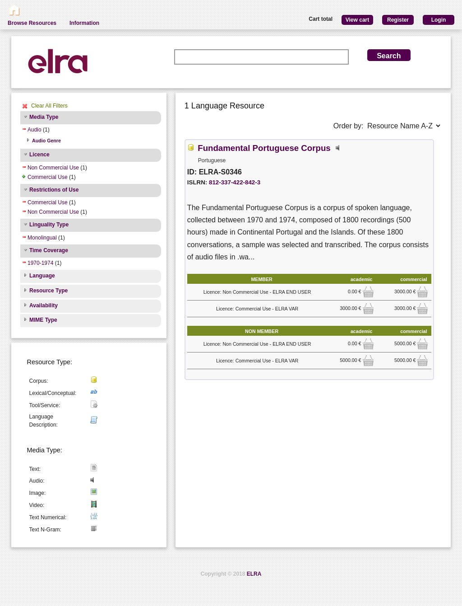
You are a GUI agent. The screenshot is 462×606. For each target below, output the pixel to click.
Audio (35, 130)
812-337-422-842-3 (234, 182)
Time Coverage (48, 250)
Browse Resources (32, 23)
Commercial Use (48, 177)
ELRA (254, 574)
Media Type (43, 117)
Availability (43, 305)
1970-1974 (40, 263)
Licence (39, 154)
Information (84, 23)
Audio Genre (46, 140)
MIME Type (43, 320)
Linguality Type (49, 224)
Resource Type (48, 290)
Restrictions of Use (54, 190)
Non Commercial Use (53, 167)
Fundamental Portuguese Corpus (264, 148)
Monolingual (42, 238)
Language (42, 275)
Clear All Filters (49, 106)
